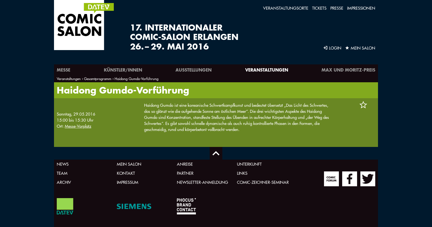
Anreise (185, 164)
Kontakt (126, 173)
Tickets (319, 8)
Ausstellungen (193, 70)
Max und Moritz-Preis (348, 70)
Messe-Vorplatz (78, 126)
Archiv (64, 182)
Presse (336, 8)
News (63, 164)
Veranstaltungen (266, 70)
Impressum (127, 182)
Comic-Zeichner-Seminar (263, 182)
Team (62, 173)
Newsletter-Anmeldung (202, 182)
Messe (63, 70)
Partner (185, 173)
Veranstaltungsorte (285, 8)
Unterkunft (249, 164)
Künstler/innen (123, 70)
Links (242, 173)
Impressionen (361, 8)
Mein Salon (129, 164)
